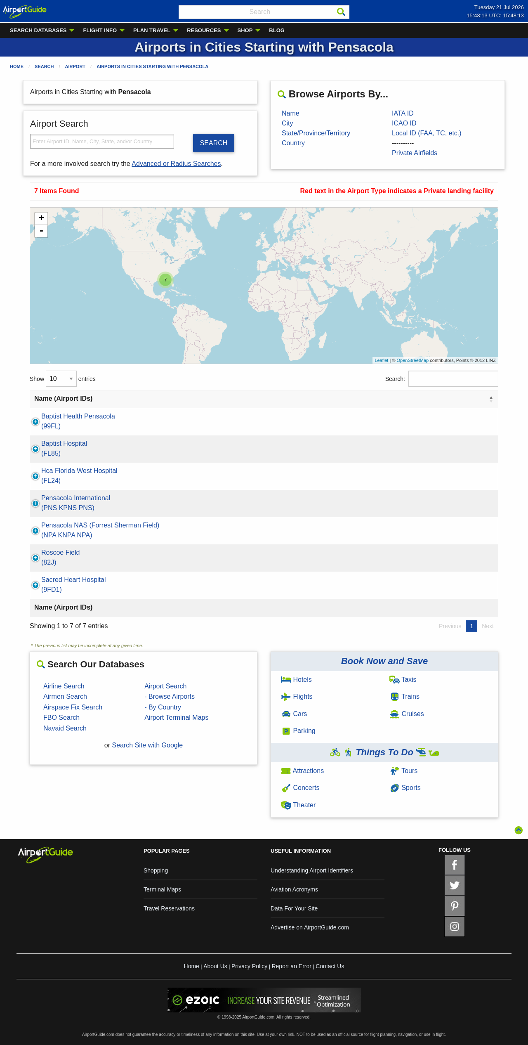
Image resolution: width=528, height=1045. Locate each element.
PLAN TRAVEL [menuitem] (151, 30)
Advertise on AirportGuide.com (310, 927)
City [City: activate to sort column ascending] (255, 398)
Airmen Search (65, 696)
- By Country (162, 707)
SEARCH (214, 143)
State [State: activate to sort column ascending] (323, 398)
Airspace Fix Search (72, 707)
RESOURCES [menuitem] (204, 30)
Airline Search (64, 686)
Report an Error (291, 966)
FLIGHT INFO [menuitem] (100, 30)
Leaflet (381, 360)
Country (293, 143)
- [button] (41, 231)
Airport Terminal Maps (176, 717)
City (287, 123)
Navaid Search (65, 728)
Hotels (296, 679)
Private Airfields (414, 152)
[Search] (341, 12)
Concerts (300, 787)
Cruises (406, 713)
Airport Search (165, 686)
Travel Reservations (169, 908)
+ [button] (41, 219)
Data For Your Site (294, 908)
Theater (298, 805)
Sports (405, 787)
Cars (294, 713)
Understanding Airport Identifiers (312, 870)
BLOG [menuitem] (277, 30)
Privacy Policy (249, 966)
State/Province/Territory (316, 133)
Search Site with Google (147, 745)
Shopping (156, 870)
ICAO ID (404, 123)
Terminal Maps (162, 889)
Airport (75, 66)
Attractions (302, 770)
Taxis (403, 679)
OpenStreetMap (413, 360)
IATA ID (403, 113)
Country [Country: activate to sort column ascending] (380, 398)
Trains (404, 696)
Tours (403, 770)
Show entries (63, 379)
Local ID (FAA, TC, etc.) (427, 133)
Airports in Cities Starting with (152, 66)
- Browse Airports (169, 696)
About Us (215, 966)
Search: (441, 379)
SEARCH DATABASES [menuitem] (38, 30)
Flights (297, 696)
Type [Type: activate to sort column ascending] (456, 398)
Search (44, 66)
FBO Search (61, 717)
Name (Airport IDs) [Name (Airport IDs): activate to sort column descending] (63, 398)
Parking (298, 730)
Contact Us (330, 966)
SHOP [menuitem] (245, 30)
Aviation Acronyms (294, 889)
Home (17, 66)
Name (290, 113)
